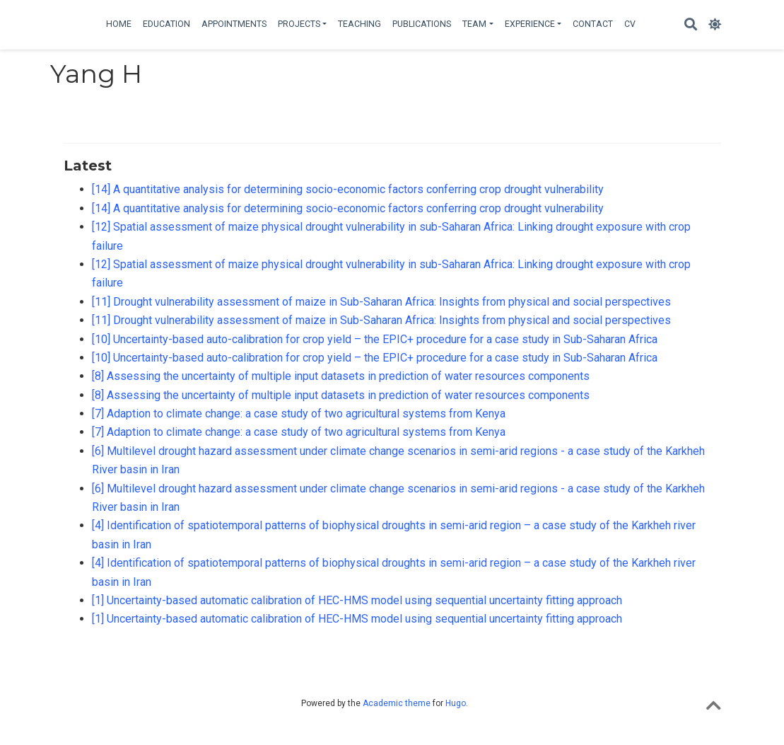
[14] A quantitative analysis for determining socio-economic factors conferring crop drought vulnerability (348, 189)
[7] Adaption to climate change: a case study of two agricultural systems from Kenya (298, 413)
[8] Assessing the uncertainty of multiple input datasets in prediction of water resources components (341, 376)
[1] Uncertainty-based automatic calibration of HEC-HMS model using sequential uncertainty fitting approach (357, 600)
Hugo (455, 703)
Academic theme (397, 703)
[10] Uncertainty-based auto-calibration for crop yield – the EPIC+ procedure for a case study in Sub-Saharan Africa (374, 339)
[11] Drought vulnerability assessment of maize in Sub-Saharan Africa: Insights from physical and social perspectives (381, 301)
